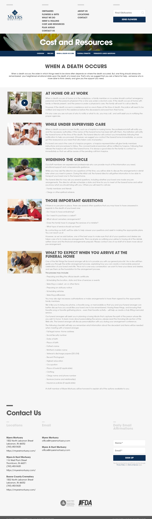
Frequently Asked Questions (104, 53)
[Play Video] (24, 103)
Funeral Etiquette (83, 53)
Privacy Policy (121, 465)
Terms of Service (133, 465)
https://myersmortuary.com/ (21, 451)
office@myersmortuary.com (56, 441)
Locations (83, 15)
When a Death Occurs (65, 53)
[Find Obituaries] (126, 13)
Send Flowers (129, 20)
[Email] (129, 450)
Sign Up (129, 458)
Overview (40, 53)
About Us (83, 11)
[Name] (129, 443)
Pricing (50, 53)
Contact (82, 18)
